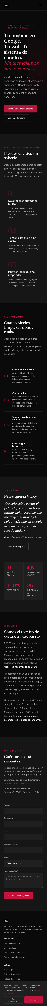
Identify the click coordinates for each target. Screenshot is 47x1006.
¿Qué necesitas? (11, 871)
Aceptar (33, 1000)
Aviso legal (8, 970)
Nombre (7, 805)
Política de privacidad (13, 974)
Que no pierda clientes (13, 952)
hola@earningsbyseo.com (16, 783)
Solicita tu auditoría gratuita (20, 109)
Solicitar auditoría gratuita (18, 896)
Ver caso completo (16, 546)
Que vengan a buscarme (14, 957)
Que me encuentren (12, 943)
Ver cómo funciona (16, 118)
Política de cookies (12, 979)
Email (6, 831)
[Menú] (40, 5)
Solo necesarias (13, 1000)
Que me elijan (10, 948)
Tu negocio (8, 818)
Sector (7, 858)
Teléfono (12, 844)
